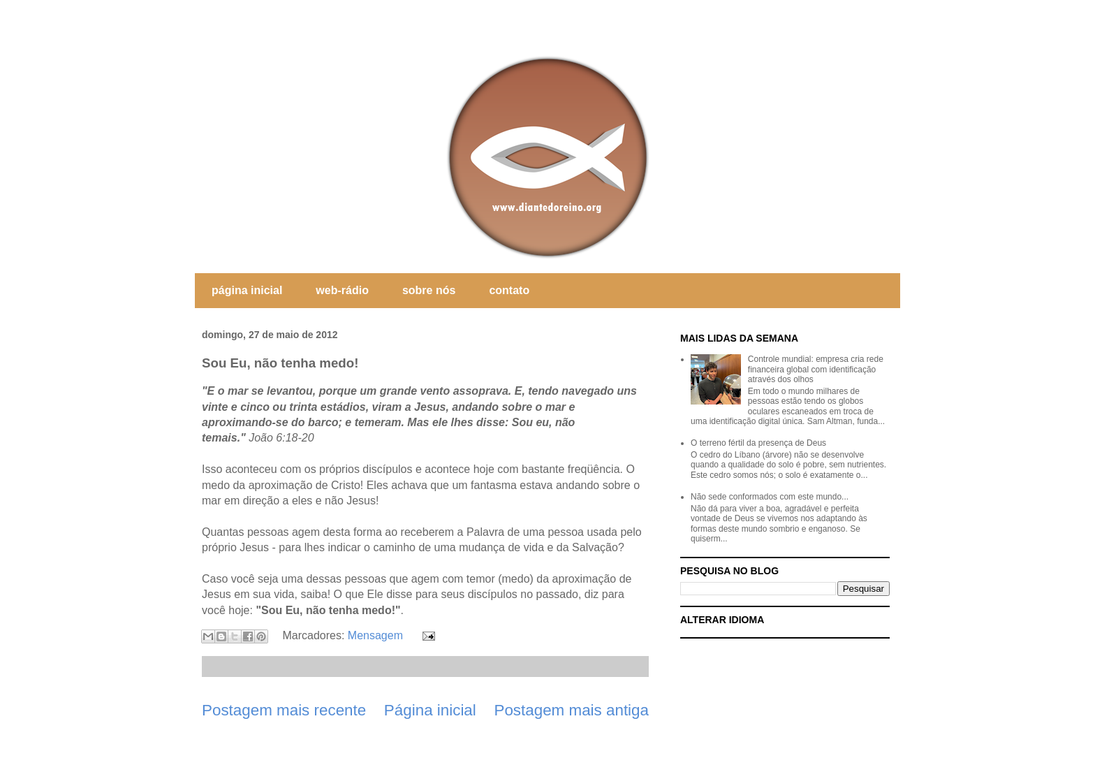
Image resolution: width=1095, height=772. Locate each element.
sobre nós (428, 290)
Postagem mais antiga (571, 710)
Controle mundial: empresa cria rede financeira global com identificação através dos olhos (815, 369)
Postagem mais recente (284, 710)
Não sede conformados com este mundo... (769, 497)
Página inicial (430, 710)
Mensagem (375, 635)
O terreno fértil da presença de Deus (758, 443)
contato (509, 290)
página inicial (247, 290)
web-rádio (342, 290)
